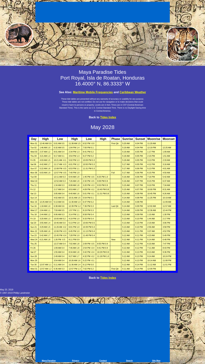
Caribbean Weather (133, 92)
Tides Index (108, 117)
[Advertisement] (102, 13)
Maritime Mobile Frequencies (93, 92)
